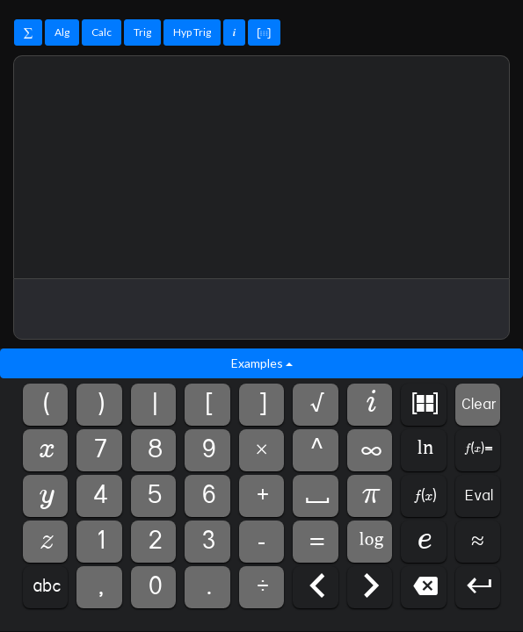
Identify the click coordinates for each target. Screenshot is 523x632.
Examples (262, 363)
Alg (61, 32)
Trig (142, 32)
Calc (101, 32)
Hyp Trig (192, 32)
